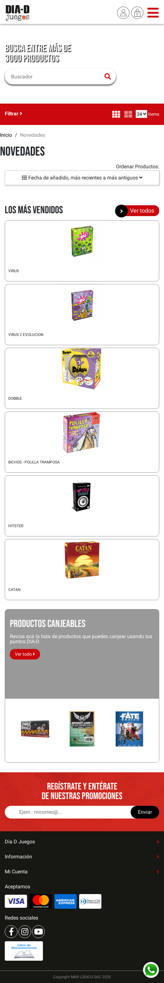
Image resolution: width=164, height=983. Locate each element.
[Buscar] (56, 76)
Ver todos (137, 210)
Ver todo (25, 654)
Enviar (145, 812)
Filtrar (13, 114)
